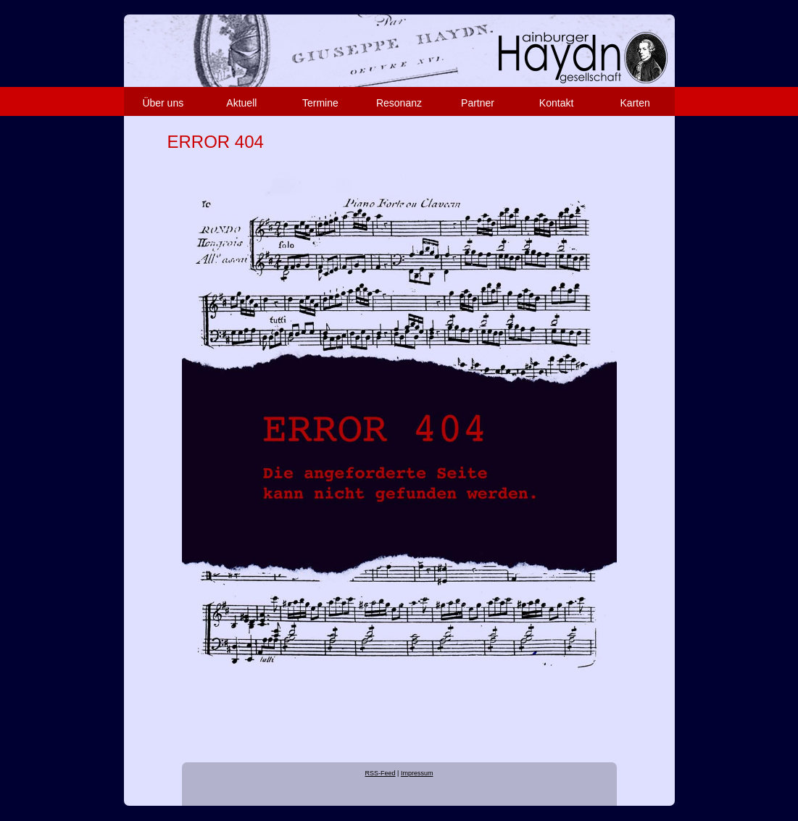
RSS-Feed (380, 773)
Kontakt (556, 103)
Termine (320, 103)
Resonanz (399, 103)
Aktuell (241, 103)
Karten (635, 103)
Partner (477, 103)
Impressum (417, 773)
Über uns (162, 103)
